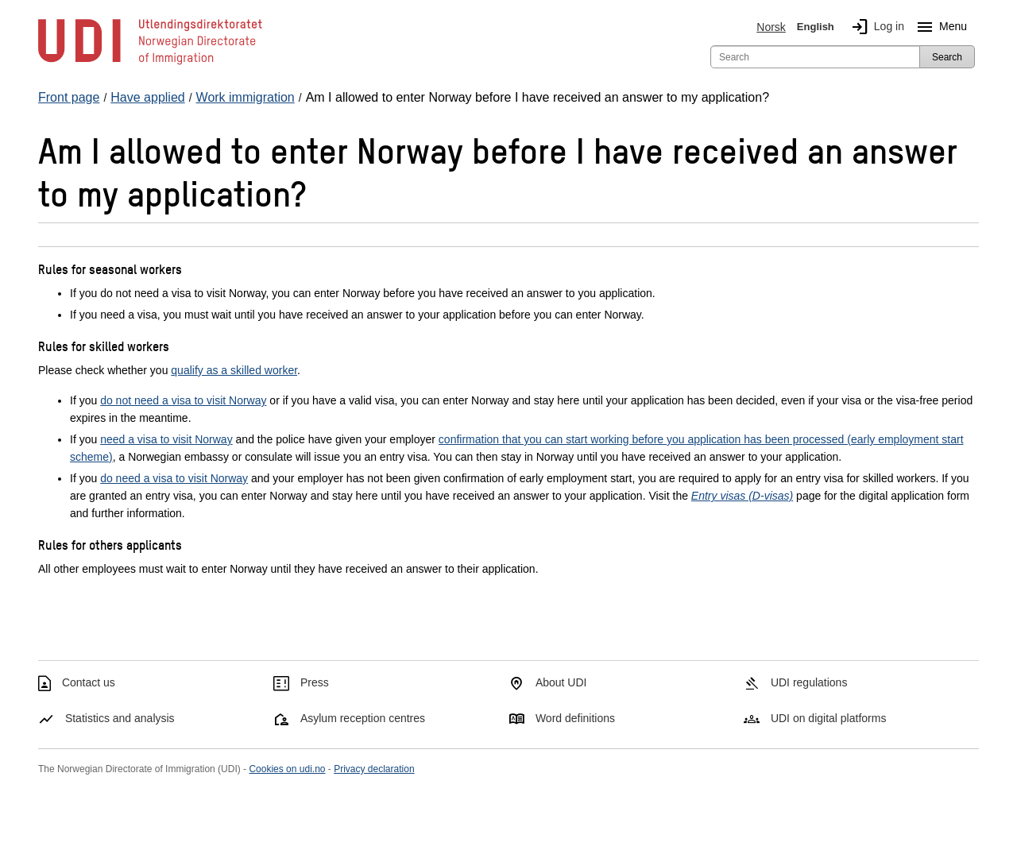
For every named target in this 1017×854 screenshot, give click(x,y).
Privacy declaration (374, 769)
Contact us (88, 682)
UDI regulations (809, 682)
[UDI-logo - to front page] (150, 63)
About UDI (561, 682)
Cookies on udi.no (287, 769)
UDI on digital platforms (829, 718)
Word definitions (575, 718)
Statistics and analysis (120, 718)
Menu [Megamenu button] (939, 27)
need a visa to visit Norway (166, 439)
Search (947, 57)
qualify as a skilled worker (234, 370)
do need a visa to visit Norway (174, 478)
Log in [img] (874, 27)
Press (314, 682)
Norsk (771, 27)
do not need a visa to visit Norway (183, 400)
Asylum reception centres (362, 718)
